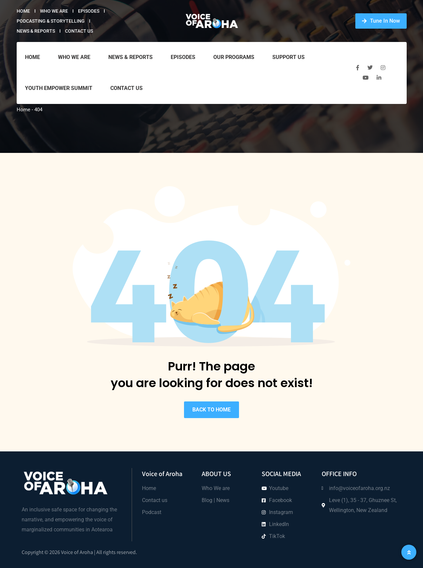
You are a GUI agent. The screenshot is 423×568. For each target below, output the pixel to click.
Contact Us (79, 31)
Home (23, 11)
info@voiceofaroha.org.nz (359, 488)
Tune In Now (381, 21)
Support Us (288, 57)
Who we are (54, 11)
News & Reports (36, 31)
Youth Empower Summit (58, 88)
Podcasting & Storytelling (51, 21)
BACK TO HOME (211, 409)
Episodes (88, 11)
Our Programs (233, 57)
